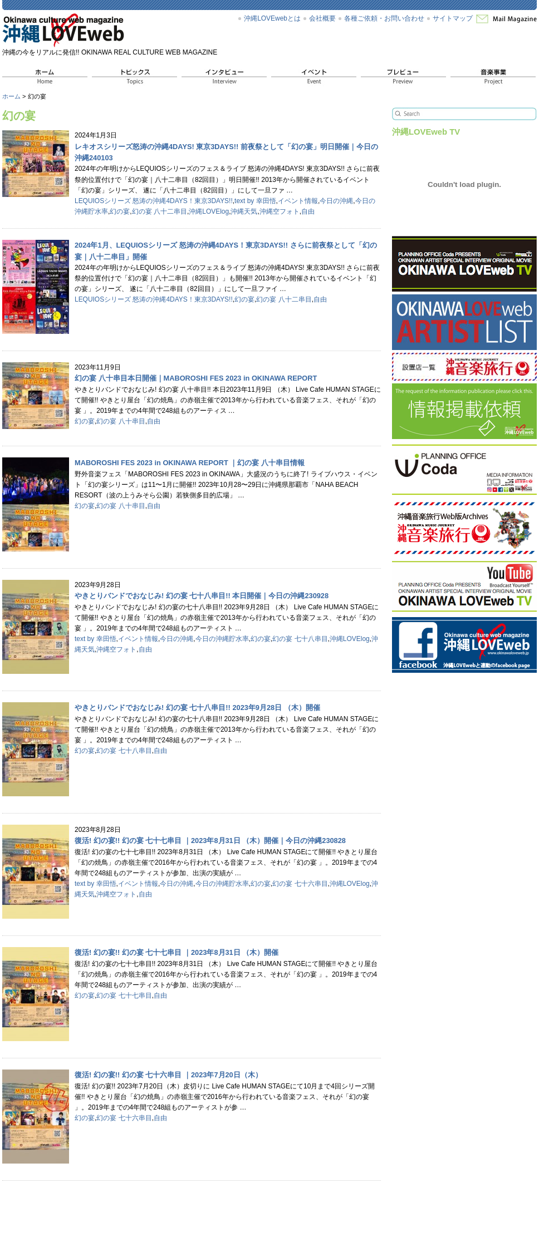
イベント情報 (298, 201)
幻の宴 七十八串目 (299, 639)
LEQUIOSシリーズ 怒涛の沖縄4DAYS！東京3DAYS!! (154, 201)
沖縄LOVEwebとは (272, 18)
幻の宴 (120, 211)
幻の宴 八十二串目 (159, 211)
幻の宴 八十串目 (120, 421)
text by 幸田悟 (255, 201)
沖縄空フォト (279, 211)
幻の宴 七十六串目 (299, 884)
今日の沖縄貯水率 (222, 639)
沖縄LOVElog (209, 211)
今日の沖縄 (336, 201)
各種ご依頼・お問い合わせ (384, 18)
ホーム (11, 96)
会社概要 (322, 18)
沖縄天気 (244, 211)
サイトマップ (453, 18)
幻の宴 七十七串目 (123, 995)
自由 (308, 211)
